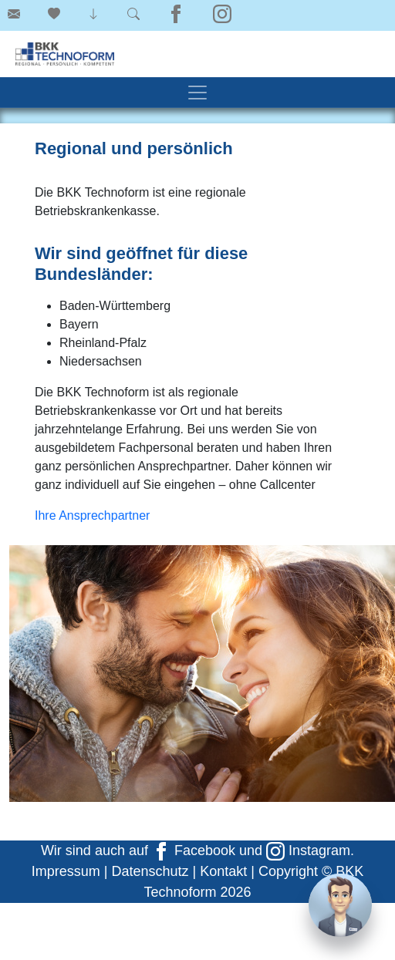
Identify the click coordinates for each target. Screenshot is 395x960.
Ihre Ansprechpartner (92, 515)
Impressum (66, 871)
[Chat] (340, 905)
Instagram (308, 850)
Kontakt (223, 871)
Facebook (193, 850)
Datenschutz (149, 871)
